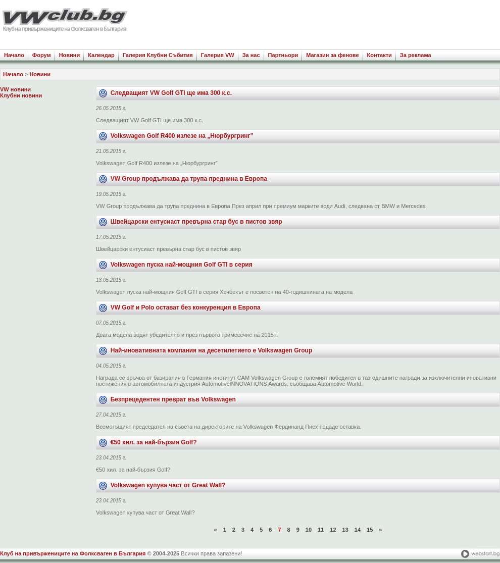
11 (321, 530)
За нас (251, 55)
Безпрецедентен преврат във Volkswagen (173, 399)
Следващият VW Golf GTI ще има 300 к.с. (171, 92)
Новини (69, 55)
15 (370, 530)
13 (345, 530)
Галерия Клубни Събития (158, 55)
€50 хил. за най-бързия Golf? (154, 442)
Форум (41, 55)
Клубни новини (21, 95)
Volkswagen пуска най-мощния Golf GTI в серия (182, 264)
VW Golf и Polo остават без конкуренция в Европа (186, 307)
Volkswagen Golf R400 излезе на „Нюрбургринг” (182, 135)
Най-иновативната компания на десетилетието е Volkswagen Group (212, 350)
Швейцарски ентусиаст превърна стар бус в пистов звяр (196, 221)
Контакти (379, 55)
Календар (101, 55)
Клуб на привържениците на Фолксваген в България (72, 553)
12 (333, 530)
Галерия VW (217, 55)
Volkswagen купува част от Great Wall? (168, 485)
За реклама (415, 55)
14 (358, 530)
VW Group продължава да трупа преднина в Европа (189, 178)
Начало (14, 55)
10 (309, 530)
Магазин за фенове (332, 55)
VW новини (15, 89)
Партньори (283, 55)
